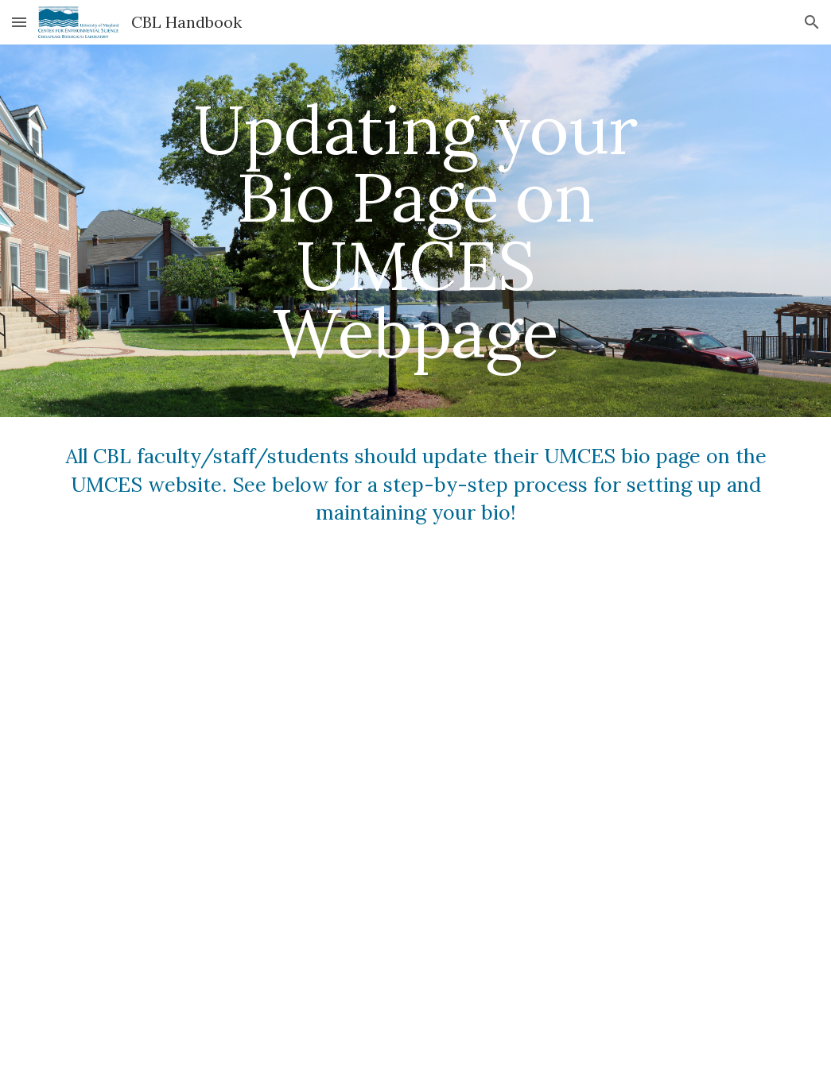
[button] (19, 22)
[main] (415, 231)
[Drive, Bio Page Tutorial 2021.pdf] (415, 812)
